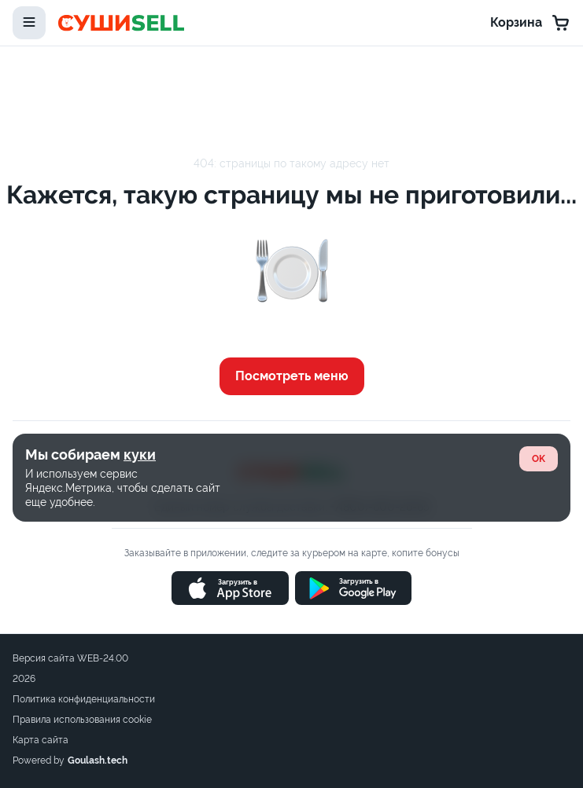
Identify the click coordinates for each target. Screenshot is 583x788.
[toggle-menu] (29, 22)
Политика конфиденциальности (84, 699)
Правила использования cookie (82, 719)
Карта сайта (40, 740)
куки (140, 454)
